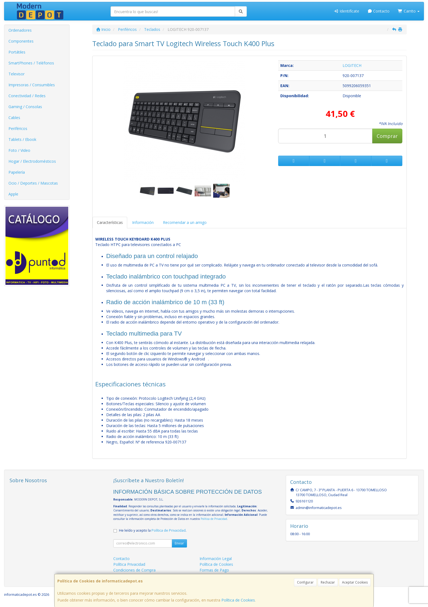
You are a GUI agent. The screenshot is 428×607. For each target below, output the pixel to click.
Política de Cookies (238, 600)
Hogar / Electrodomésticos (32, 161)
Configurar (305, 582)
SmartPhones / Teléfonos (31, 63)
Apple (13, 194)
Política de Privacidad (214, 519)
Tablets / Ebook (22, 139)
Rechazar (328, 582)
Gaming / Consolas (25, 106)
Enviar (179, 543)
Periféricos (17, 128)
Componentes (21, 41)
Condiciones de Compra (134, 570)
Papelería (16, 172)
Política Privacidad (129, 564)
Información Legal (216, 558)
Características (110, 222)
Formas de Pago (214, 570)
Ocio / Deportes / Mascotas (33, 183)
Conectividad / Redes (27, 95)
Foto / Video (19, 150)
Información (143, 222)
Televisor (16, 73)
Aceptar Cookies (355, 582)
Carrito (409, 11)
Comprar (387, 136)
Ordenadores (20, 30)
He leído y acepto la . (152, 530)
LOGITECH (352, 65)
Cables (14, 117)
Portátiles (16, 52)
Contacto (378, 11)
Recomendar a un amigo (185, 222)
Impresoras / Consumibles (31, 84)
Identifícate (346, 11)
